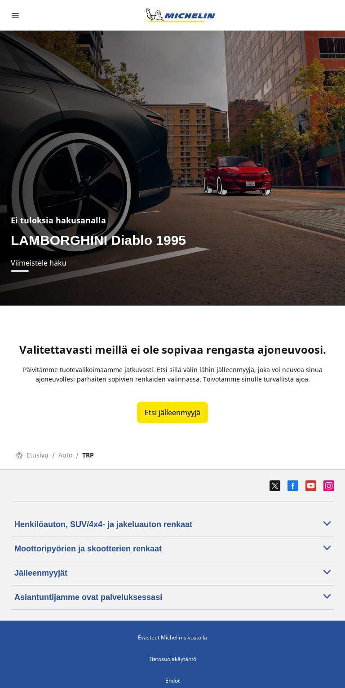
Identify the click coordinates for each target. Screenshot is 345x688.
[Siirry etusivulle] (181, 15)
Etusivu (32, 455)
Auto (65, 455)
